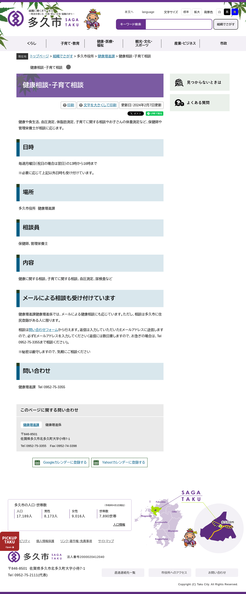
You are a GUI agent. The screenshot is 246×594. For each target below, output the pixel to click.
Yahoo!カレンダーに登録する (123, 462)
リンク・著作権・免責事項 (76, 541)
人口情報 (119, 524)
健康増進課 (106, 56)
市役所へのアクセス (174, 572)
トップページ (39, 56)
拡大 (197, 12)
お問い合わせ (217, 572)
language (148, 12)
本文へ (128, 12)
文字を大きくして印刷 (100, 105)
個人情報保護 (45, 541)
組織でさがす (226, 24)
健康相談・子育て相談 (46, 67)
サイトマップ (106, 541)
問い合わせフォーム (43, 330)
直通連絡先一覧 (124, 572)
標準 (186, 12)
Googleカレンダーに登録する (65, 462)
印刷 (70, 105)
